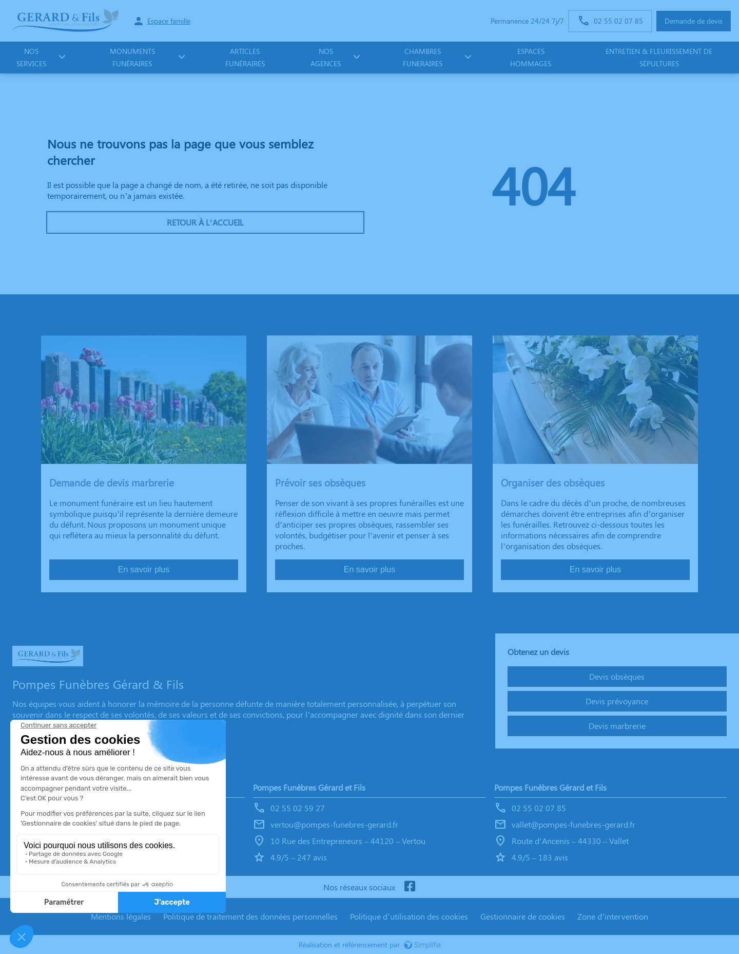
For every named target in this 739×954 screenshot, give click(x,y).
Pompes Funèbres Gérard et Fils (309, 787)
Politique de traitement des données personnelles (250, 916)
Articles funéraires (245, 57)
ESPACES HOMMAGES (530, 57)
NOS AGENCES (325, 57)
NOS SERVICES (31, 57)
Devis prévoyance (617, 701)
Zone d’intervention (612, 916)
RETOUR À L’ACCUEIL (205, 222)
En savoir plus (144, 569)
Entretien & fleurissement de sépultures (659, 57)
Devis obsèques (617, 676)
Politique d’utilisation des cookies (409, 916)
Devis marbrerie (617, 725)
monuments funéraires (132, 57)
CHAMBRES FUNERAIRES (422, 57)
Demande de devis (694, 21)
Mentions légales (121, 916)
